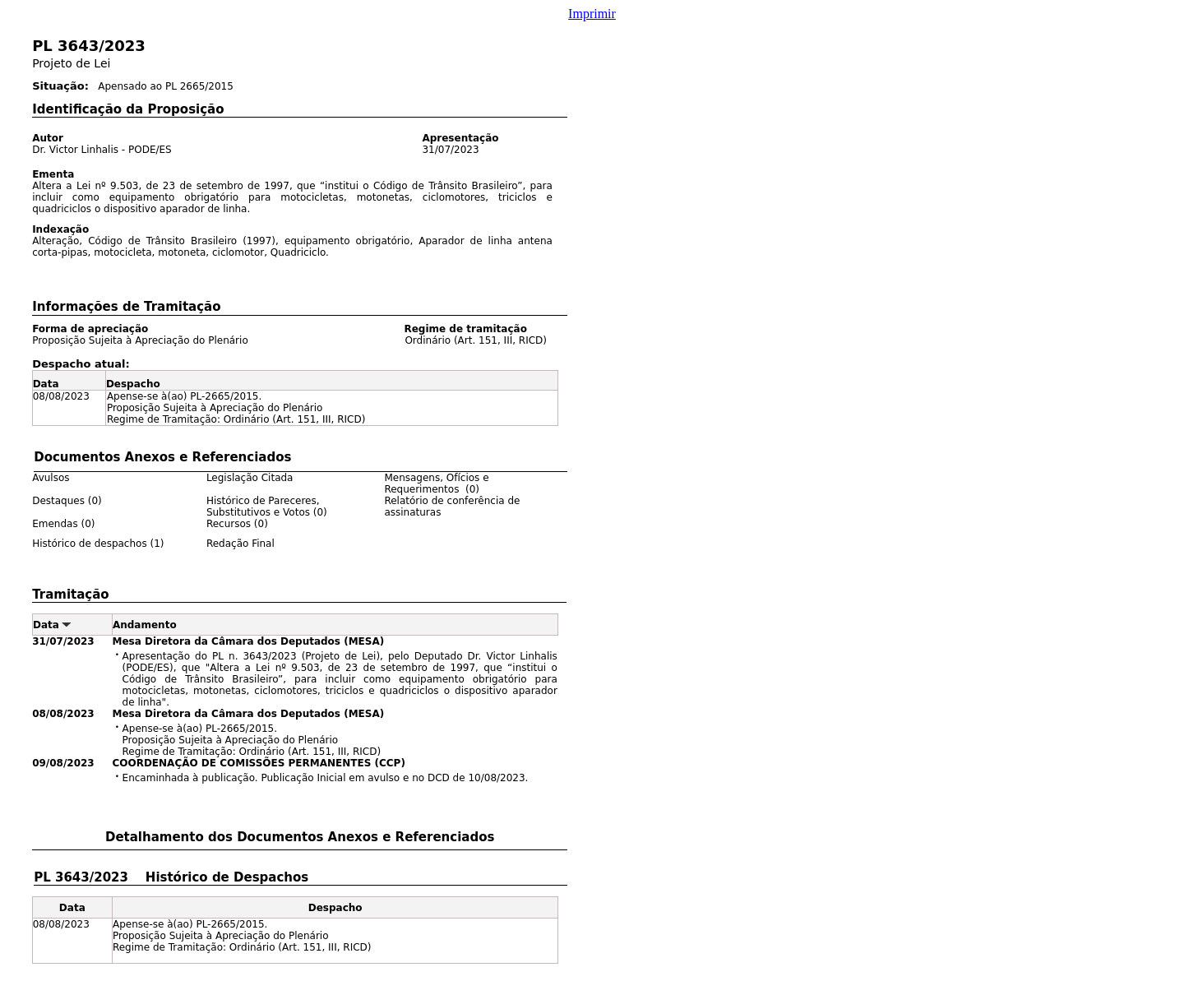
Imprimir (592, 14)
